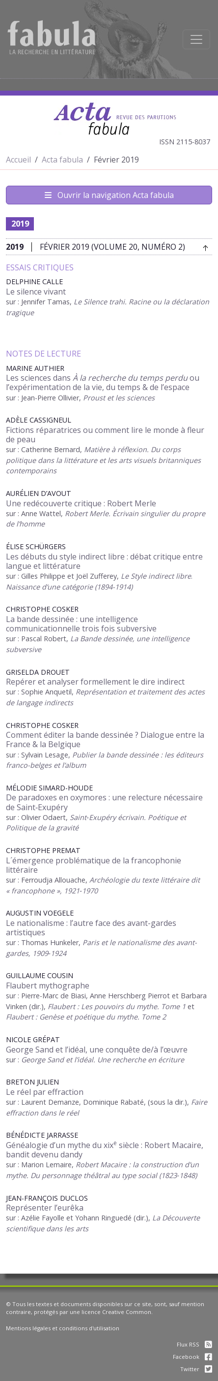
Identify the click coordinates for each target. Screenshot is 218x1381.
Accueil (18, 159)
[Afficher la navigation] (196, 39)
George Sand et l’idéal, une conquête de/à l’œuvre (97, 1049)
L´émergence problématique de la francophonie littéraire (93, 865)
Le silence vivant (36, 291)
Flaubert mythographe (47, 985)
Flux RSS (194, 1344)
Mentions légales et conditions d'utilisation (62, 1328)
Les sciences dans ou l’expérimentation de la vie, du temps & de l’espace (102, 382)
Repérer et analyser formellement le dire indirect (95, 681)
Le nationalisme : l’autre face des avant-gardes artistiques (91, 928)
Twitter (196, 1369)
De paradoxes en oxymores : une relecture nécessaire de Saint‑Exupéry (104, 802)
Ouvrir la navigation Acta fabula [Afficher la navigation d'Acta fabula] (109, 195)
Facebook (192, 1356)
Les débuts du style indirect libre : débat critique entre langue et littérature (104, 561)
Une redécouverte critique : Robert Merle (81, 503)
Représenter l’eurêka (44, 1207)
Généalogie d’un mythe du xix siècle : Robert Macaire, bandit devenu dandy (104, 1150)
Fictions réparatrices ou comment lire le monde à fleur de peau (105, 435)
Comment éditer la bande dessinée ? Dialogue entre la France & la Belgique (105, 739)
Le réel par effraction (44, 1091)
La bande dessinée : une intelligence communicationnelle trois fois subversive (81, 624)
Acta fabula (62, 159)
